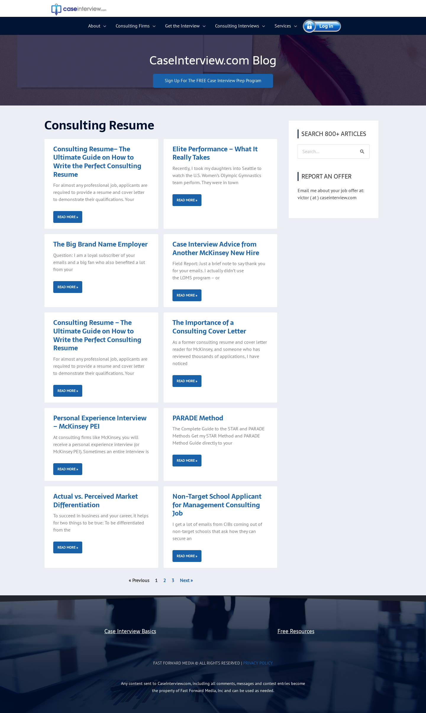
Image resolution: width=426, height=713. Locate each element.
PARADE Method (197, 418)
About (94, 26)
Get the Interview (182, 26)
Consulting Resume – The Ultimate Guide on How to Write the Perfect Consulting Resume (97, 335)
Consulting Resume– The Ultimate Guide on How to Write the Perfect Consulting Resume (97, 162)
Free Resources (295, 631)
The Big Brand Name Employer (100, 244)
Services (283, 26)
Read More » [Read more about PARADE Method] (187, 460)
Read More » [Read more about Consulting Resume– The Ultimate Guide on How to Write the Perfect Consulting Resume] (67, 217)
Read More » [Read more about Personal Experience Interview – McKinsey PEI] (67, 469)
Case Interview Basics (130, 631)
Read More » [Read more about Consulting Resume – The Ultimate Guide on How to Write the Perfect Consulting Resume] (67, 390)
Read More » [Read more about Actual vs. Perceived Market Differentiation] (67, 547)
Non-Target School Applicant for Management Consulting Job (217, 504)
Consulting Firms (133, 26)
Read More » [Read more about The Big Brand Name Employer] (67, 287)
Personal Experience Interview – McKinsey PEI (99, 422)
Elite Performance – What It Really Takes (215, 153)
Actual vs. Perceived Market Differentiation (95, 500)
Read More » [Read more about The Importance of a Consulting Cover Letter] (187, 381)
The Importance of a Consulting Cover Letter (209, 327)
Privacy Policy (258, 663)
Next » (186, 580)
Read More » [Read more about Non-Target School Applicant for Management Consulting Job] (187, 556)
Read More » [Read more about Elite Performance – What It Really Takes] (187, 200)
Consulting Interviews (237, 26)
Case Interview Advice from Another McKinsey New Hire (215, 248)
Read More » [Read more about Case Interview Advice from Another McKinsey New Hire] (187, 295)
